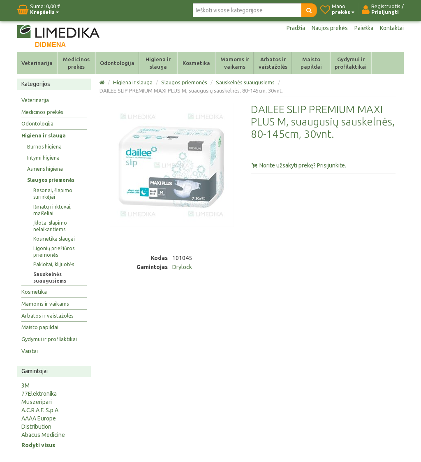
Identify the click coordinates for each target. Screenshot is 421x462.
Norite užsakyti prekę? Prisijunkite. (298, 165)
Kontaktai (392, 28)
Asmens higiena (45, 169)
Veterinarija (37, 63)
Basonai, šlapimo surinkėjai (52, 194)
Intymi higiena (43, 157)
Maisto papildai (311, 63)
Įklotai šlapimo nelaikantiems (50, 226)
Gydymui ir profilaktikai (351, 63)
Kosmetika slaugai (54, 238)
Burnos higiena (44, 146)
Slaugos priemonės (50, 180)
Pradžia (296, 28)
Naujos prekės (330, 28)
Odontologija (117, 63)
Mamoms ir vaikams (234, 63)
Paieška (363, 28)
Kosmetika (196, 63)
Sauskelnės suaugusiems (49, 277)
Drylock (182, 267)
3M (25, 385)
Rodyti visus (38, 445)
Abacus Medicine (43, 435)
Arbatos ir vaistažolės (273, 63)
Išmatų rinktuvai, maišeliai (52, 210)
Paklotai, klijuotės (53, 264)
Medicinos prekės (76, 63)
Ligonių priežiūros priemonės (53, 252)
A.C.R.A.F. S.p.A (39, 410)
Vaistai (29, 351)
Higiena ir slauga (158, 63)
